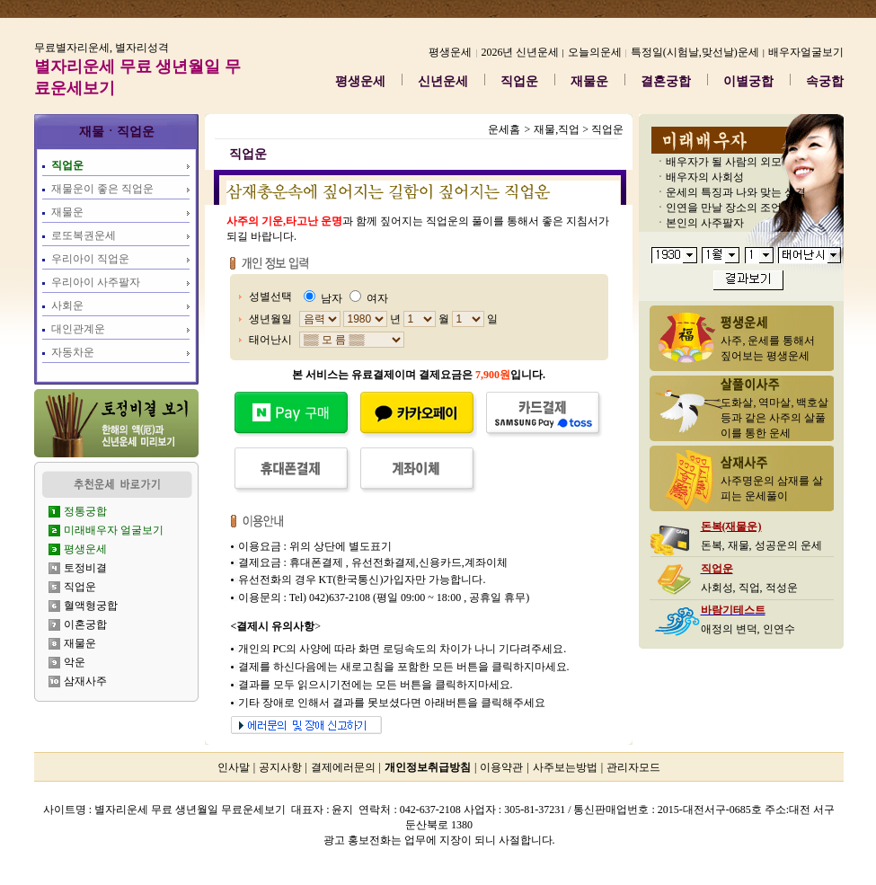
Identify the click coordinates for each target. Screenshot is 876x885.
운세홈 (504, 129)
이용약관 (501, 767)
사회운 (67, 305)
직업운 (519, 81)
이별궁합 (748, 81)
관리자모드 (633, 767)
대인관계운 (78, 329)
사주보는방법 (565, 767)
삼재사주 (85, 681)
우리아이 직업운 (90, 258)
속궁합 (825, 81)
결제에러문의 (343, 767)
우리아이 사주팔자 (95, 282)
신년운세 (443, 81)
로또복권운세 (83, 235)
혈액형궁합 (91, 605)
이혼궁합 (85, 624)
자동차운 (72, 352)
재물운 (589, 81)
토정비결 (85, 568)
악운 (74, 662)
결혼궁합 (666, 81)
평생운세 (360, 81)
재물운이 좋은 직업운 (102, 188)
